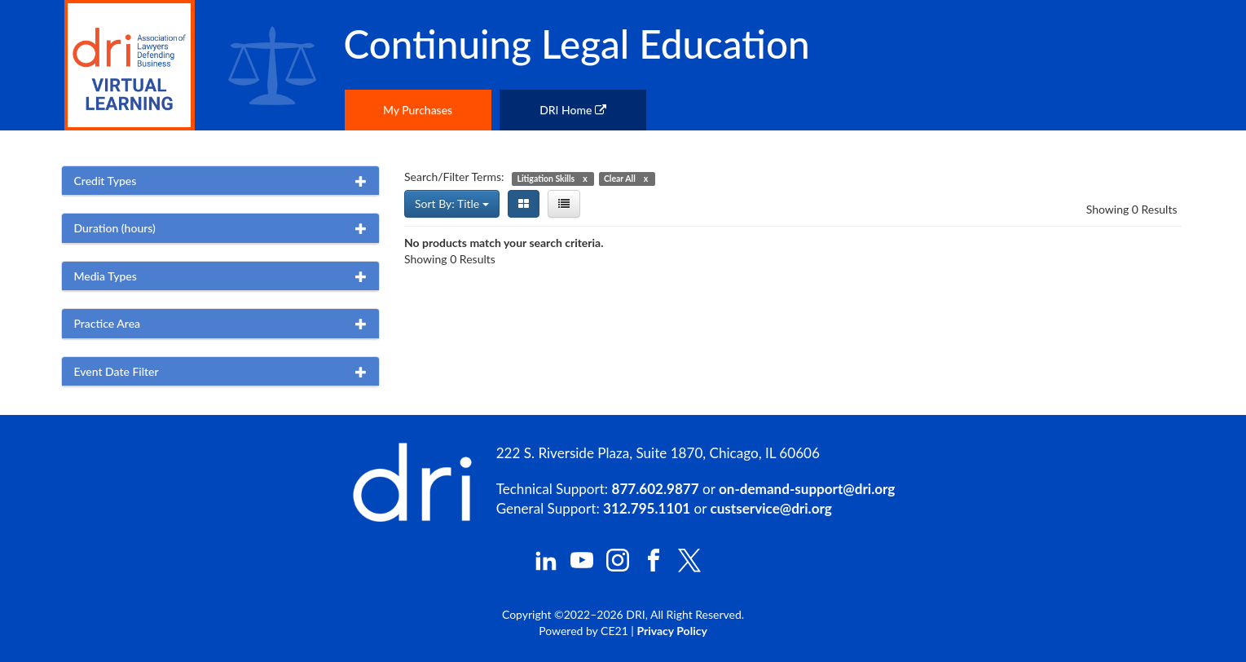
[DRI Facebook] (653, 567)
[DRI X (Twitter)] (689, 568)
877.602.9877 (655, 488)
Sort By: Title (452, 203)
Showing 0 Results (1132, 209)
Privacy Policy (671, 631)
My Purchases (417, 110)
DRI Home (572, 110)
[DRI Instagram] (617, 567)
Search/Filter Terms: (454, 176)
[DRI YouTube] (581, 567)
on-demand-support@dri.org (807, 488)
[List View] (564, 204)
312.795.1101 (646, 508)
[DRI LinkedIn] (546, 567)
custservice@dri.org (771, 508)
